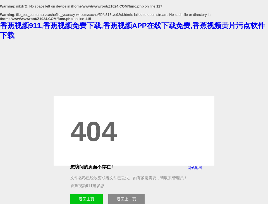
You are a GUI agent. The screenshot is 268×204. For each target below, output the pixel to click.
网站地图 (195, 168)
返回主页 (86, 199)
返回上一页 (126, 199)
